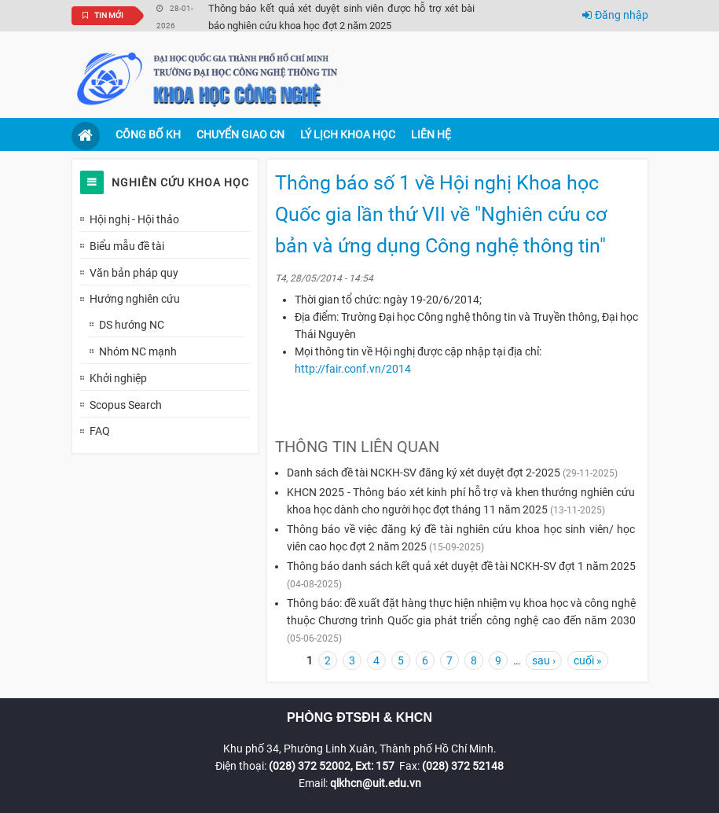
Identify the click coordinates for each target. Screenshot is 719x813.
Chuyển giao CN (240, 134)
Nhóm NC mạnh (138, 351)
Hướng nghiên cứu (135, 298)
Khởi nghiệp (118, 378)
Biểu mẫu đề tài (127, 246)
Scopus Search (126, 405)
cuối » (588, 660)
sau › (544, 660)
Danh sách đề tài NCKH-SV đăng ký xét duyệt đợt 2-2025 (423, 472)
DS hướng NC (131, 324)
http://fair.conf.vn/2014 (353, 368)
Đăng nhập (615, 15)
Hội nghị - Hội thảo (134, 219)
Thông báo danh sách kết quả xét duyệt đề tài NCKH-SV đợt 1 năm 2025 (461, 566)
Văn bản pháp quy (134, 273)
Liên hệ (431, 134)
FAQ (100, 431)
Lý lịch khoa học (347, 134)
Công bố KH (148, 134)
